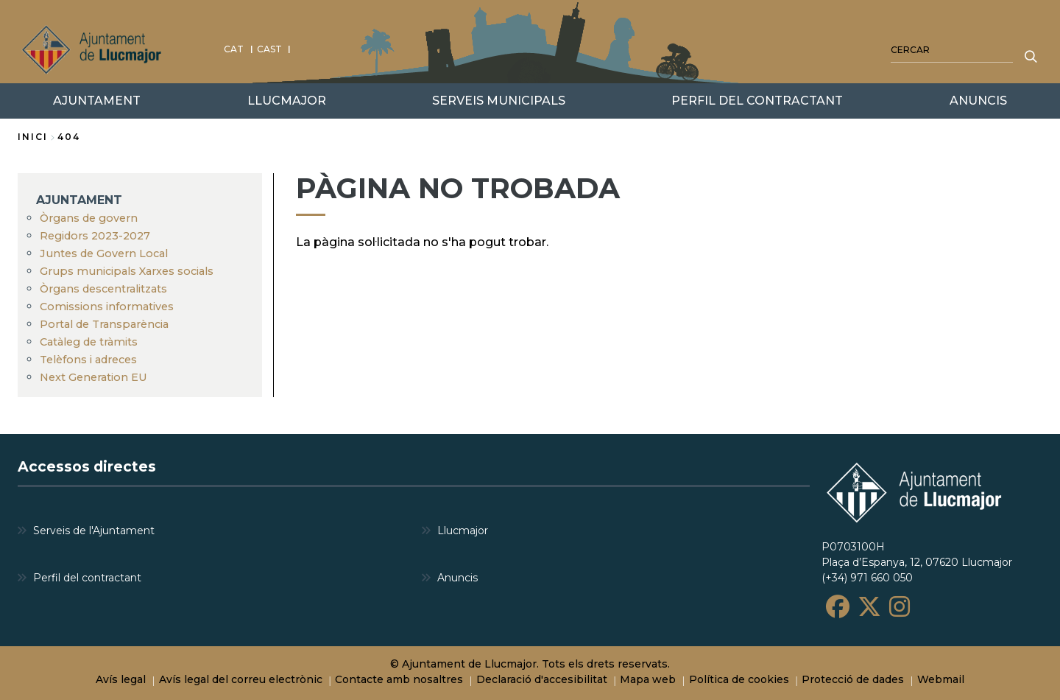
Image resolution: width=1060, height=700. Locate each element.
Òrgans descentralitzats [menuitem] (103, 288)
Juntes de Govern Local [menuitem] (104, 253)
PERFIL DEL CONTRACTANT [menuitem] (757, 101)
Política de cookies (739, 679)
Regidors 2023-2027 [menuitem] (95, 235)
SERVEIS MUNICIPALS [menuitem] (498, 101)
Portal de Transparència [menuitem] (104, 324)
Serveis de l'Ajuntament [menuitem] (94, 529)
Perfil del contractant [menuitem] (87, 577)
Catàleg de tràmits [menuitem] (89, 342)
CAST (269, 49)
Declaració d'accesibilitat (541, 679)
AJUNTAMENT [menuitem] (79, 200)
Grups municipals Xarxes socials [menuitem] (126, 271)
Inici (33, 136)
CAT (234, 49)
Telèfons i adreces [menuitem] (88, 359)
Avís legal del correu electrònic (240, 679)
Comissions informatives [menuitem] (107, 306)
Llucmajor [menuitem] (462, 529)
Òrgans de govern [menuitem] (89, 218)
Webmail (940, 679)
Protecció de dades (853, 679)
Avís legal (121, 679)
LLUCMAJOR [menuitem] (286, 101)
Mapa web (648, 679)
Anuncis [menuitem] (457, 577)
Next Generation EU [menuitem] (93, 377)
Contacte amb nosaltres (399, 679)
